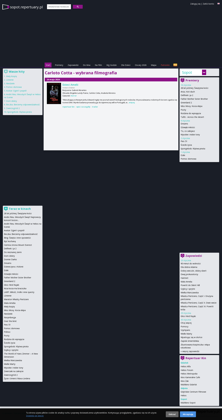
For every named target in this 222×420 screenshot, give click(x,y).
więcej (132, 102)
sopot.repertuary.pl (26, 6)
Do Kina (86, 65)
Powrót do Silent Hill (190, 285)
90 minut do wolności (191, 263)
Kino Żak (185, 381)
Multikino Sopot (188, 402)
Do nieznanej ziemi (13, 252)
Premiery (59, 65)
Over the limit (10, 321)
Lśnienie (10, 79)
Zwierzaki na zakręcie (14, 371)
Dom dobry (11, 101)
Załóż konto (208, 3)
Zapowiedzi (73, 65)
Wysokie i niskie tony (190, 134)
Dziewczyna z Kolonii (13, 266)
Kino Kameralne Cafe (190, 377)
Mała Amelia (186, 281)
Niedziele (10, 83)
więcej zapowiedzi (190, 351)
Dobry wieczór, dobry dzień (193, 270)
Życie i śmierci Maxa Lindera (17, 378)
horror (74, 95)
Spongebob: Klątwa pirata (193, 148)
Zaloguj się (195, 3)
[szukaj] (58, 6)
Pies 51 (184, 141)
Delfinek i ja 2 (187, 95)
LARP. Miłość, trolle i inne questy (19, 292)
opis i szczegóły (83, 106)
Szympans (185, 330)
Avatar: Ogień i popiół (16, 90)
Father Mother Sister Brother (194, 99)
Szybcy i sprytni (188, 289)
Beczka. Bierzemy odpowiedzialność (23, 104)
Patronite (165, 65)
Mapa (153, 65)
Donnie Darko (10, 259)
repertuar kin (68, 106)
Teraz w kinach (20, 209)
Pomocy (184, 326)
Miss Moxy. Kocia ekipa (191, 106)
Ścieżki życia (186, 145)
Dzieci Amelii (70, 84)
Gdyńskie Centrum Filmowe (193, 391)
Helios (183, 395)
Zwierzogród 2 (13, 108)
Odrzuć (172, 414)
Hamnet (184, 278)
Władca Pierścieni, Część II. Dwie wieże (198, 302)
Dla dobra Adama (189, 267)
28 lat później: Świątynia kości (194, 88)
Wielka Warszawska (190, 292)
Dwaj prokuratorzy (189, 274)
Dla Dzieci (125, 65)
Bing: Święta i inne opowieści (17, 237)
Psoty (183, 109)
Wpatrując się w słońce (191, 337)
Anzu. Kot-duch (188, 91)
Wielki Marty (186, 333)
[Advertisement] (111, 129)
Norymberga (10, 317)
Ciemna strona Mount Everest (18, 245)
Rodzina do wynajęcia (191, 113)
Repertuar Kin (195, 358)
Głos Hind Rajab (188, 316)
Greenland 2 (186, 102)
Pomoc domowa (188, 158)
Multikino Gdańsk (189, 384)
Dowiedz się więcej (35, 415)
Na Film (98, 65)
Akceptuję (188, 414)
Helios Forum (187, 370)
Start (48, 65)
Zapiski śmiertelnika (190, 341)
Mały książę (11, 76)
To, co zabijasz (188, 131)
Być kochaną (10, 241)
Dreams (184, 123)
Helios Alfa (186, 366)
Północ (7, 332)
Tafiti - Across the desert (192, 117)
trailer (95, 106)
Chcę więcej (186, 322)
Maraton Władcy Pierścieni (16, 299)
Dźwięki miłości (188, 127)
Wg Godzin (111, 65)
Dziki (183, 155)
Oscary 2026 (140, 65)
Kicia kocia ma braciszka (15, 288)
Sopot (187, 72)
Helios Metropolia (189, 373)
